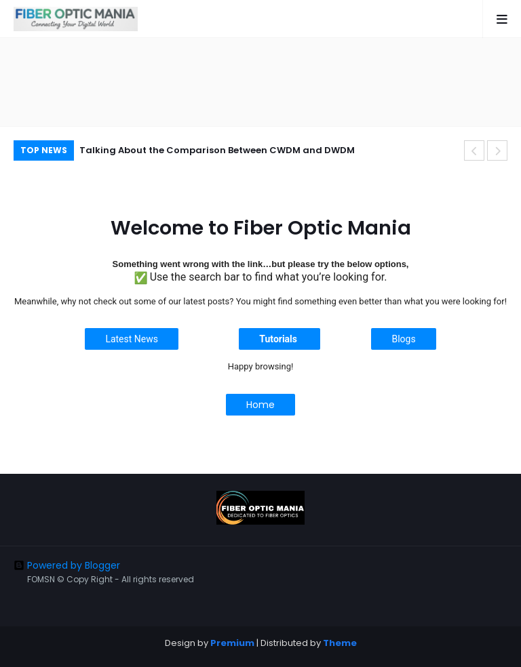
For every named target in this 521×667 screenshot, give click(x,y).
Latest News (131, 339)
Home (260, 404)
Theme (340, 642)
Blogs (403, 339)
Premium (232, 642)
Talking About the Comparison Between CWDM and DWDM (217, 150)
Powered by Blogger (67, 565)
